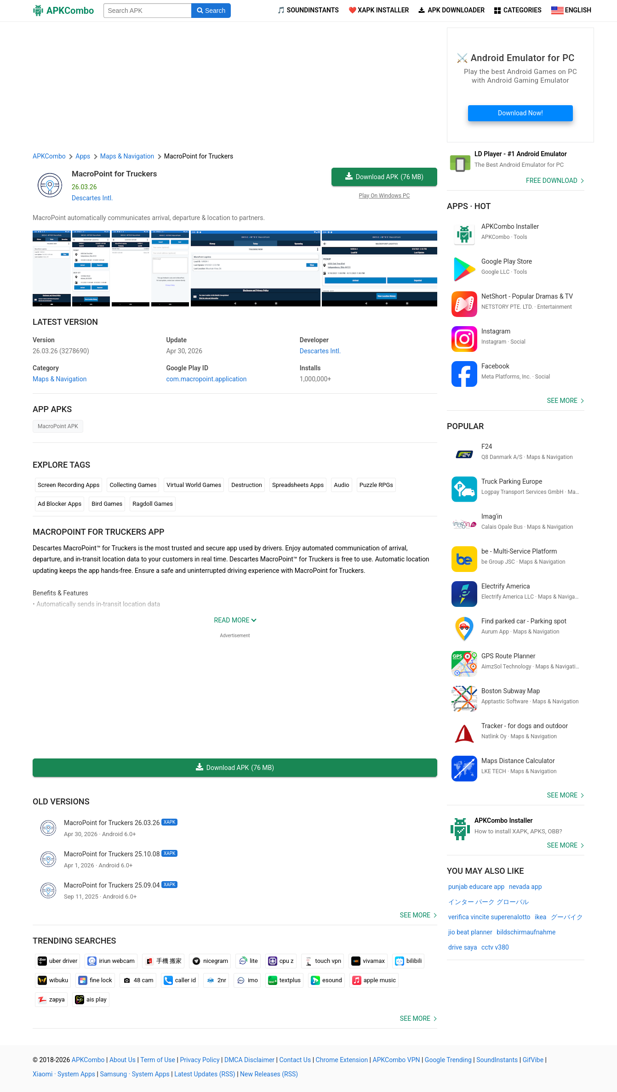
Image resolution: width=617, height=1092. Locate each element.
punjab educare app (476, 886)
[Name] (147, 10)
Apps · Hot (469, 206)
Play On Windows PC (384, 195)
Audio (341, 484)
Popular (465, 426)
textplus (284, 980)
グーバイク (567, 917)
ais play (91, 999)
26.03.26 (61, 351)
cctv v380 (495, 947)
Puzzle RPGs (376, 484)
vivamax (368, 961)
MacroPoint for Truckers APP (98, 532)
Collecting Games (132, 484)
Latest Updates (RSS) (204, 1074)
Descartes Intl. (92, 198)
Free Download (551, 180)
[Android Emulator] (515, 159)
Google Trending (448, 1060)
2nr (216, 980)
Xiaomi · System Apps (64, 1074)
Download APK (384, 177)
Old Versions (61, 801)
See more (415, 915)
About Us (122, 1060)
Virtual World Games (193, 484)
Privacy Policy (199, 1060)
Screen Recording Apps (68, 484)
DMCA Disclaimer (249, 1060)
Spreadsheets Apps (298, 484)
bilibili (408, 961)
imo (247, 980)
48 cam (138, 980)
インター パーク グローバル (488, 901)
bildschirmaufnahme (526, 932)
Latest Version (65, 322)
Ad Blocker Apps (59, 503)
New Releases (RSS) (269, 1074)
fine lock (95, 980)
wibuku (53, 980)
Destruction (246, 484)
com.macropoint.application (206, 379)
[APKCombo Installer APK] (515, 826)
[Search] (210, 10)
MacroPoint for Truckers (114, 173)
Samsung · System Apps (134, 1074)
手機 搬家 (163, 961)
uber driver (57, 961)
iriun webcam (111, 961)
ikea (540, 917)
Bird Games (106, 503)
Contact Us (295, 1060)
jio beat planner (470, 932)
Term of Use (157, 1060)
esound (326, 980)
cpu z (281, 961)
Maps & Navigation (59, 379)
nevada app (525, 886)
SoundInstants (497, 1060)
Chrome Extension (342, 1060)
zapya (51, 999)
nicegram (210, 961)
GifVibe (533, 1060)
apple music (374, 980)
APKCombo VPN (396, 1060)
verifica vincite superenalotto (489, 917)
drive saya (462, 947)
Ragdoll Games (152, 503)
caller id (180, 980)
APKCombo (49, 156)
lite (247, 961)
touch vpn (323, 961)
